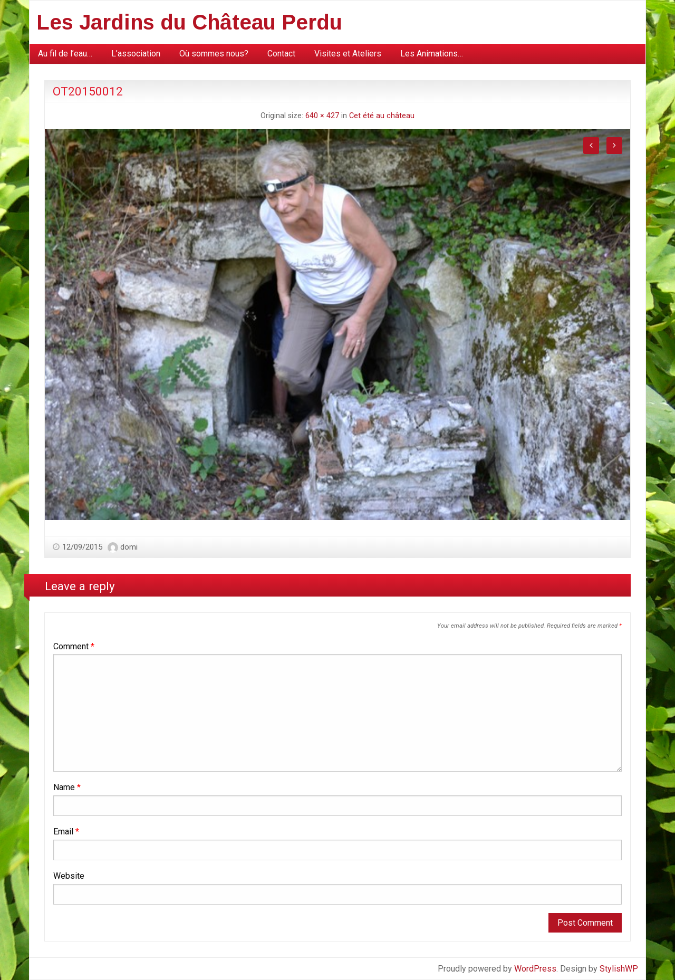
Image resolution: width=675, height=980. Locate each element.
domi (129, 547)
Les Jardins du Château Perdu (189, 22)
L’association (135, 54)
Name (67, 787)
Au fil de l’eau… (65, 54)
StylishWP (619, 969)
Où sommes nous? (213, 54)
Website (68, 876)
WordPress (535, 969)
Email (66, 832)
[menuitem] (65, 54)
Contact (281, 54)
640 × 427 (322, 115)
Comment (73, 646)
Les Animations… (431, 54)
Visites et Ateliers (347, 54)
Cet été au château (381, 115)
